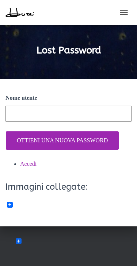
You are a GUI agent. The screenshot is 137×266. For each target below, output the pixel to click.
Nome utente (21, 98)
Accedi (28, 164)
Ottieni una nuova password (62, 140)
